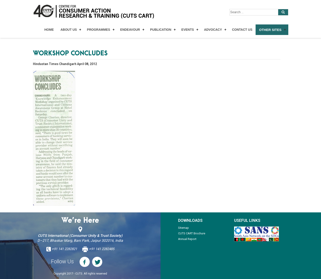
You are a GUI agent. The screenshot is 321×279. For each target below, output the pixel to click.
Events (187, 29)
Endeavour (130, 29)
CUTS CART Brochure (191, 233)
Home (49, 29)
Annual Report (187, 239)
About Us (68, 29)
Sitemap (183, 227)
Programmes (98, 29)
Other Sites (270, 30)
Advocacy (213, 29)
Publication (160, 29)
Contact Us (242, 29)
